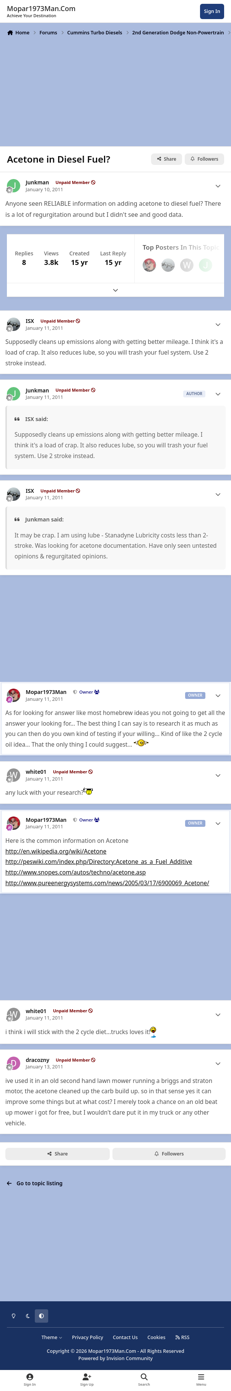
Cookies (156, 1337)
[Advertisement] (115, 90)
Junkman (37, 182)
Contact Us (125, 1337)
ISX (30, 321)
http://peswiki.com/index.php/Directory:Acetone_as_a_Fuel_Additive (98, 862)
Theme (52, 1337)
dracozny (37, 1060)
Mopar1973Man (46, 692)
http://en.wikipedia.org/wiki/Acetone (55, 851)
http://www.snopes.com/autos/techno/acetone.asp (75, 872)
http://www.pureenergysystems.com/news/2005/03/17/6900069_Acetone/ (107, 883)
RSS (182, 1337)
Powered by (115, 1358)
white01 (36, 771)
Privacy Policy (87, 1337)
